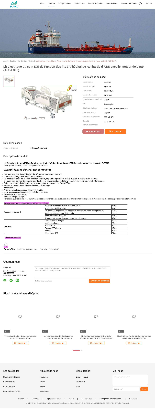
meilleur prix (93, 131)
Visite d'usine (79, 3)
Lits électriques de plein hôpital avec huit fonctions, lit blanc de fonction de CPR (58, 337)
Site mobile (133, 399)
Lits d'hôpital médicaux (11, 377)
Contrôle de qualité (95, 3)
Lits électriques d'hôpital (11, 391)
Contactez (115, 131)
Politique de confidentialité (110, 399)
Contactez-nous (111, 3)
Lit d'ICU (43, 249)
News (71, 399)
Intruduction (44, 377)
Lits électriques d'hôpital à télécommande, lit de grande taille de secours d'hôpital (134, 337)
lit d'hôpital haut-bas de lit (27, 249)
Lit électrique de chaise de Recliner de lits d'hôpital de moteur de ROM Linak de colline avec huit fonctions (96, 337)
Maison (42, 3)
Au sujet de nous (64, 3)
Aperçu (21, 399)
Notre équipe (44, 391)
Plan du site (86, 399)
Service (42, 386)
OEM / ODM (80, 382)
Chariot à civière (9, 386)
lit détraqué (54, 249)
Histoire (42, 382)
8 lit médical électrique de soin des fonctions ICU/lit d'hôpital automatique (20, 337)
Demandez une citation (129, 3)
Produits (52, 3)
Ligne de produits (82, 377)
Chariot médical (8, 382)
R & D (78, 386)
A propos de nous (54, 399)
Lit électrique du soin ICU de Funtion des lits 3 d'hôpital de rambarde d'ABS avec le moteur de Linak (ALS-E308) (76, 61)
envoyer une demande (99, 281)
